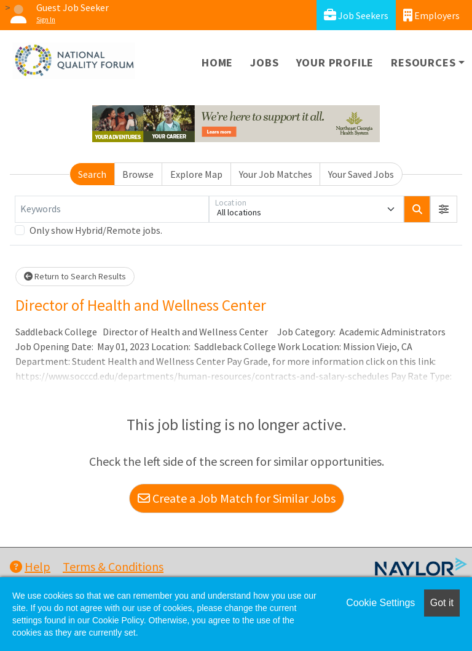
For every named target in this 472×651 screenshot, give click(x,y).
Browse (138, 174)
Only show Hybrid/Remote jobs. (96, 230)
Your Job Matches (275, 174)
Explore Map (196, 174)
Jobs (264, 62)
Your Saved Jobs (361, 174)
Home (217, 62)
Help (30, 566)
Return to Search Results (75, 276)
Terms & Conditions (113, 566)
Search (92, 174)
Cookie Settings (380, 602)
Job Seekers (356, 15)
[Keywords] (112, 209)
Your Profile (335, 62)
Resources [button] (423, 62)
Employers (431, 15)
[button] (443, 209)
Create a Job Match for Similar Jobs (237, 498)
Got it (442, 602)
